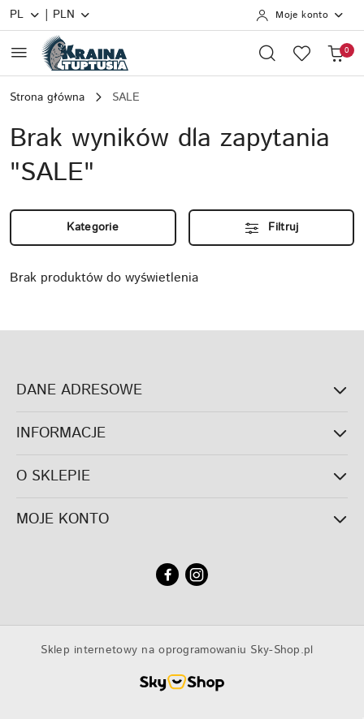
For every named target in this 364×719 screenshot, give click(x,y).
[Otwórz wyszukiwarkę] (267, 52)
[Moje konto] (300, 15)
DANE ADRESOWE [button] (182, 390)
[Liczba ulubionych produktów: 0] (301, 52)
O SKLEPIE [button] (182, 476)
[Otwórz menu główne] (19, 52)
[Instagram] (196, 574)
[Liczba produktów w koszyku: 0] (335, 52)
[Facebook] (167, 574)
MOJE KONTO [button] (182, 519)
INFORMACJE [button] (182, 433)
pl (25, 14)
